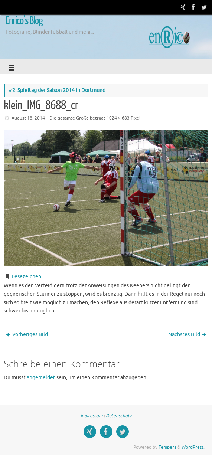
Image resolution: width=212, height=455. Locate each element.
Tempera (167, 447)
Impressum (91, 416)
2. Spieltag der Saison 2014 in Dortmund (57, 90)
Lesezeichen (26, 277)
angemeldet (41, 377)
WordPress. (193, 447)
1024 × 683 (118, 118)
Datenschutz (119, 416)
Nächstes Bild (187, 334)
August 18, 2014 (28, 118)
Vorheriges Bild (27, 334)
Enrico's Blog (24, 21)
